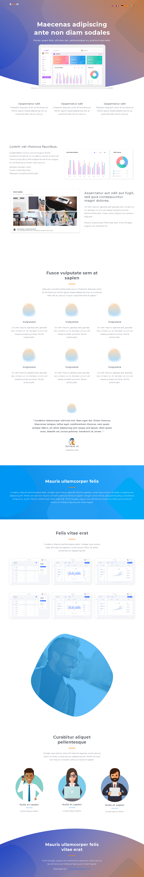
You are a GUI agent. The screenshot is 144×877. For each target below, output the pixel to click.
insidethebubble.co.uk (80, 869)
